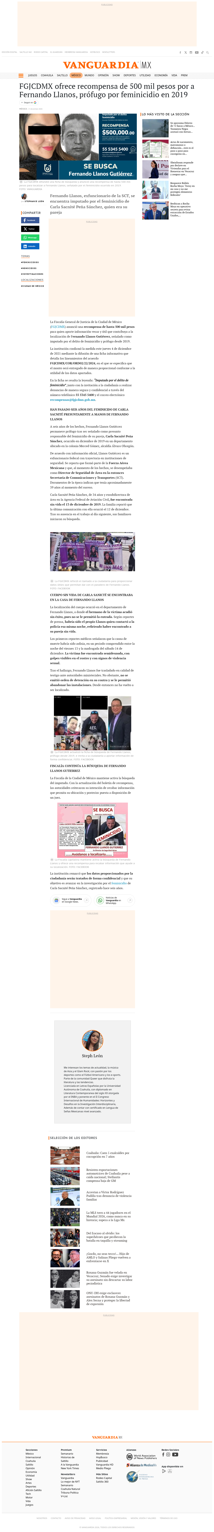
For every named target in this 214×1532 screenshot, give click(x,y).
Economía (161, 75)
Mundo (89, 75)
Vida (174, 75)
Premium (186, 75)
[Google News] (70, 900)
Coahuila (47, 75)
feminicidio (119, 883)
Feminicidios (30, 262)
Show (116, 75)
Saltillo (62, 75)
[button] (20, 76)
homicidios (29, 268)
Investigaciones (32, 274)
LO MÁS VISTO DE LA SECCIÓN (165, 114)
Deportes (130, 75)
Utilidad (145, 75)
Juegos (32, 75)
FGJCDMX (58, 327)
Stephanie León (34, 201)
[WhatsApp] (114, 900)
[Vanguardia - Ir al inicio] (107, 65)
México (76, 75)
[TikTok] (202, 52)
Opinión (103, 75)
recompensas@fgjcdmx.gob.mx (72, 400)
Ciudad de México (33, 286)
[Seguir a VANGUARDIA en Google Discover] (28, 102)
